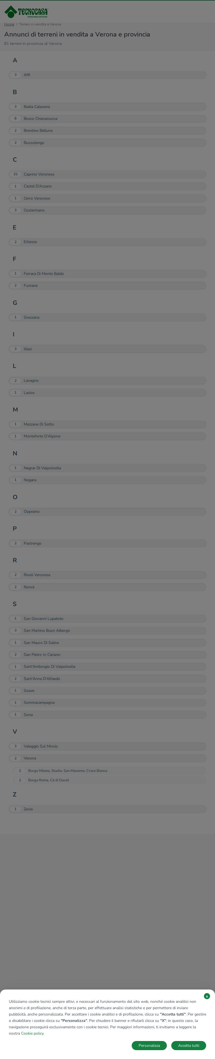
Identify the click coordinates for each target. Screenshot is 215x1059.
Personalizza (149, 1045)
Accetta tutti (188, 1045)
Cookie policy (32, 1033)
